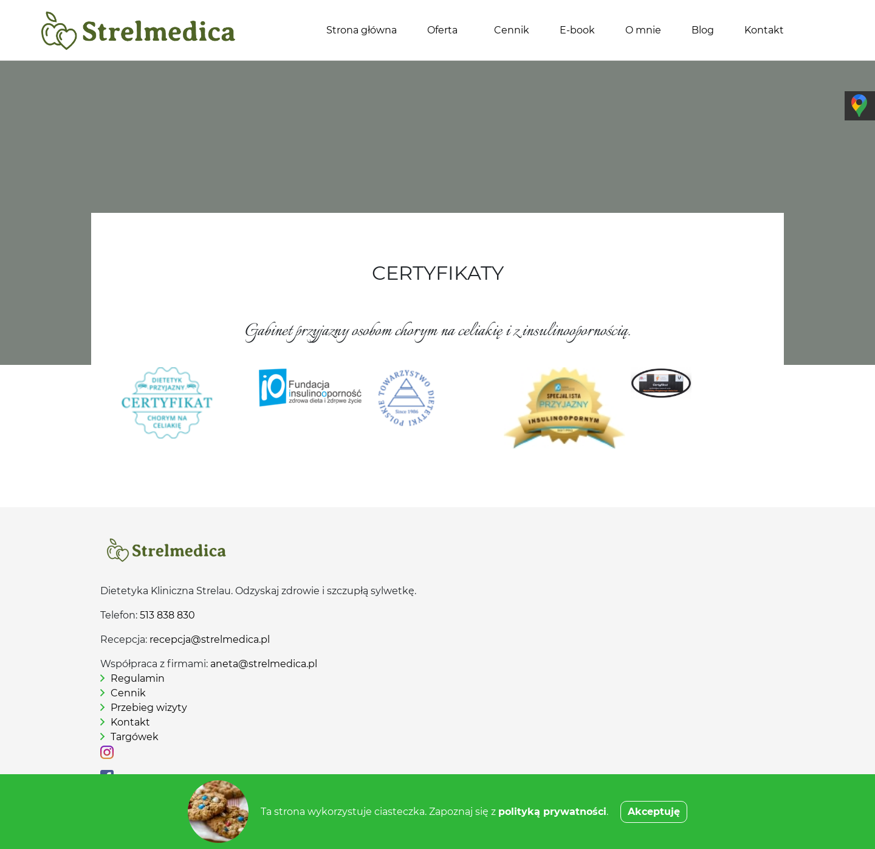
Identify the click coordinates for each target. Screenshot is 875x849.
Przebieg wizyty (149, 707)
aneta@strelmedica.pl (263, 664)
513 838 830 (167, 615)
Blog (702, 30)
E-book (577, 30)
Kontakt (764, 30)
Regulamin (138, 678)
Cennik (511, 30)
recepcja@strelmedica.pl (209, 639)
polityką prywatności (552, 811)
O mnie (643, 30)
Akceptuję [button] (654, 811)
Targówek (135, 737)
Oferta (442, 30)
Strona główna (361, 30)
